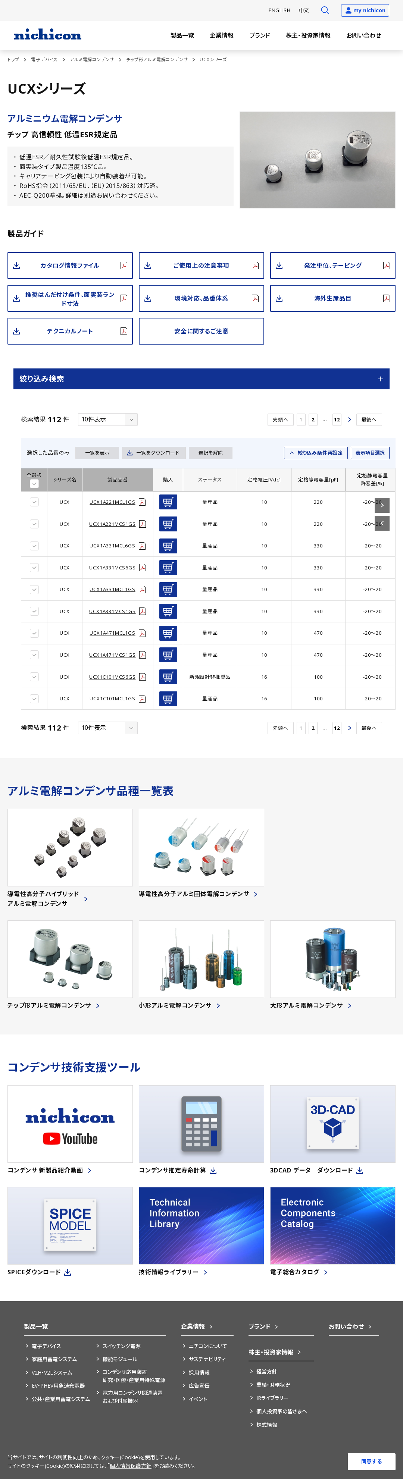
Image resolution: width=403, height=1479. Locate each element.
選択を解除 (211, 452)
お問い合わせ (363, 35)
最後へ (369, 419)
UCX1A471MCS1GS (112, 654)
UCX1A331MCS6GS (112, 567)
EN (279, 10)
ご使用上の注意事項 (201, 265)
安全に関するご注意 (201, 331)
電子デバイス (44, 59)
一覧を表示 (97, 452)
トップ (13, 59)
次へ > (348, 420)
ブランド (260, 35)
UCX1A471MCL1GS (112, 632)
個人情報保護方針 (130, 1465)
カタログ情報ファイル (70, 265)
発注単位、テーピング (333, 265)
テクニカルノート (70, 331)
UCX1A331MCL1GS (112, 589)
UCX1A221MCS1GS (112, 524)
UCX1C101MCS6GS (112, 676)
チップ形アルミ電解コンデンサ (157, 59)
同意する (371, 1461)
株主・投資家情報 (308, 35)
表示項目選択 (370, 452)
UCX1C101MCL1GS (112, 698)
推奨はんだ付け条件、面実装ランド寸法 (70, 299)
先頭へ (280, 419)
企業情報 (222, 35)
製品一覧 (182, 35)
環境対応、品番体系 (201, 298)
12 (337, 419)
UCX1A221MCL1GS (112, 502)
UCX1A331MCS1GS (112, 611)
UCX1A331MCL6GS (112, 545)
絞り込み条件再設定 (320, 452)
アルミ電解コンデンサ (92, 59)
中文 (304, 10)
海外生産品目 (333, 298)
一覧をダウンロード (158, 452)
